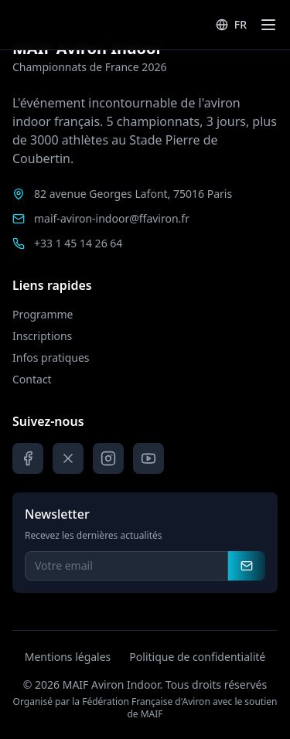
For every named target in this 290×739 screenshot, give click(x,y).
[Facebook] (27, 458)
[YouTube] (148, 458)
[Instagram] (108, 458)
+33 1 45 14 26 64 (78, 243)
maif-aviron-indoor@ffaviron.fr (111, 218)
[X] (68, 458)
